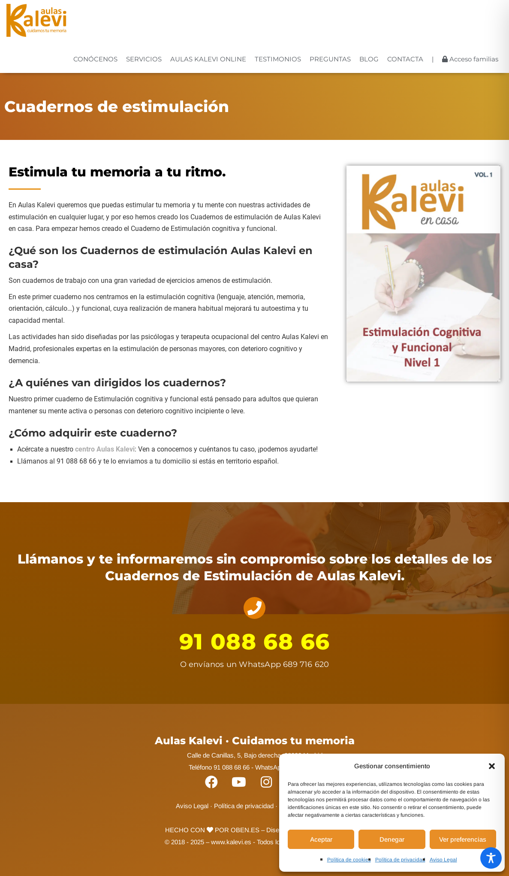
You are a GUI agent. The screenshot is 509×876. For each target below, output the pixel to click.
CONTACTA (405, 59)
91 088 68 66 (254, 641)
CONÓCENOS (95, 59)
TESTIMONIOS (278, 59)
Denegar (391, 839)
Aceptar (321, 839)
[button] (492, 766)
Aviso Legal (443, 860)
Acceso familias (470, 59)
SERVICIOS (144, 59)
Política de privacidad (400, 860)
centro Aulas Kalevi (105, 449)
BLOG (369, 59)
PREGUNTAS (330, 59)
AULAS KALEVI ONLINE (208, 59)
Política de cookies (349, 860)
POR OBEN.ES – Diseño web (253, 830)
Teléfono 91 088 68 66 (219, 767)
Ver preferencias (462, 839)
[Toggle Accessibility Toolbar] (491, 858)
